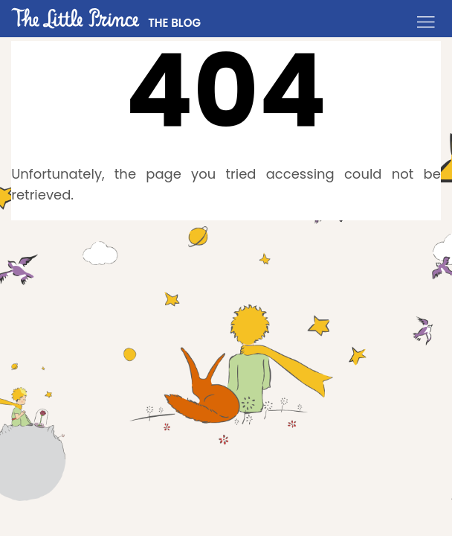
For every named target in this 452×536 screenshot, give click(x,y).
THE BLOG (174, 23)
